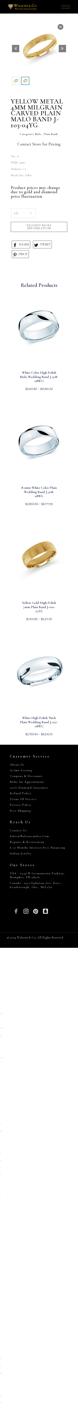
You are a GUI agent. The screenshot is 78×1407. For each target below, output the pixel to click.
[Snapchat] (45, 910)
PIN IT (20, 254)
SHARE (21, 244)
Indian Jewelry (21, 853)
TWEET (42, 244)
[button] (62, 48)
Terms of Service (23, 799)
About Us (17, 764)
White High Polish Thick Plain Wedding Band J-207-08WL (39, 722)
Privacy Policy (20, 805)
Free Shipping (20, 810)
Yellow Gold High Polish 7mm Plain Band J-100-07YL (39, 607)
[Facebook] (16, 910)
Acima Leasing (21, 770)
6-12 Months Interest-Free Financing (37, 847)
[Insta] (26, 910)
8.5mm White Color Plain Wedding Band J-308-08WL (39, 492)
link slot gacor (0, 1270)
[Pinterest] (35, 910)
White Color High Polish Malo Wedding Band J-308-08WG (39, 377)
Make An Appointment (27, 782)
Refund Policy (20, 793)
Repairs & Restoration (27, 842)
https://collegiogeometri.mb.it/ (0, 1358)
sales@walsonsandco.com (29, 836)
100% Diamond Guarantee (29, 787)
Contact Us (18, 830)
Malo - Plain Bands (46, 134)
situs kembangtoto (0, 1160)
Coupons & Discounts (26, 776)
